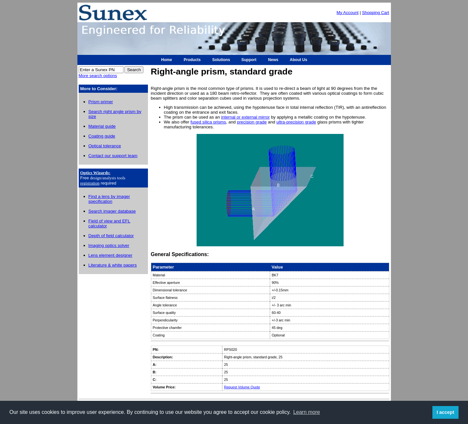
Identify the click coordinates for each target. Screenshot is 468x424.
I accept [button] (445, 412)
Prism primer (101, 101)
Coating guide (102, 136)
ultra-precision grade (296, 122)
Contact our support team (113, 155)
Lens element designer (111, 255)
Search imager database (112, 211)
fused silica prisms (208, 122)
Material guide (102, 126)
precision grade (252, 122)
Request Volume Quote (242, 387)
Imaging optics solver (109, 245)
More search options (98, 75)
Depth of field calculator (111, 235)
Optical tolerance (105, 145)
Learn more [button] (306, 412)
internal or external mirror (245, 117)
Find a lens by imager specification (109, 199)
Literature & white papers (113, 265)
